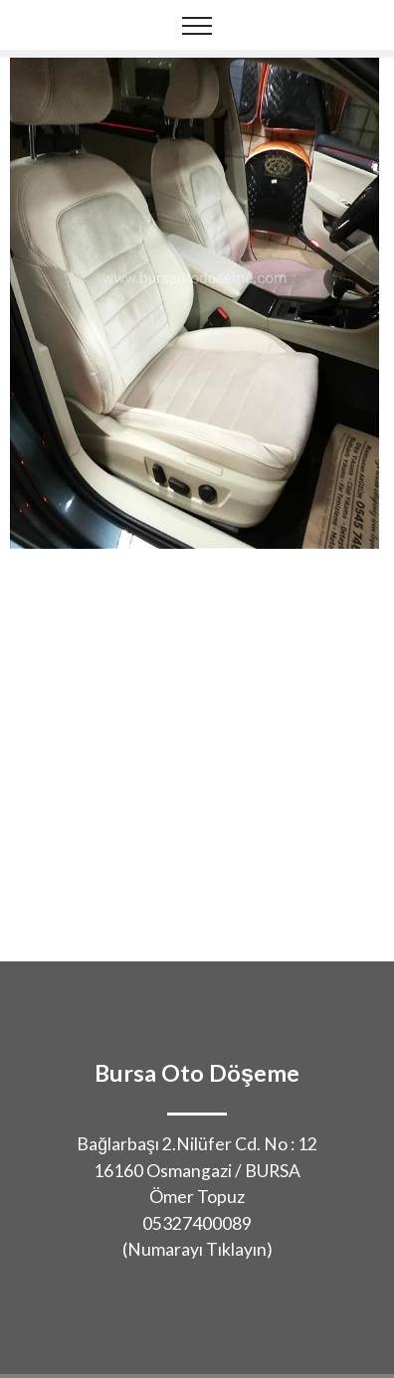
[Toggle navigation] (197, 25)
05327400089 (197, 1223)
